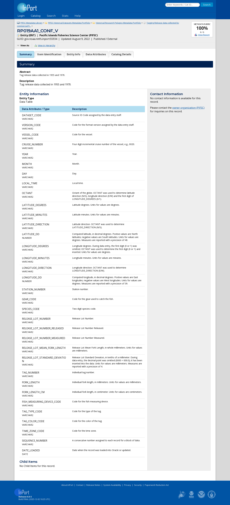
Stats (65, 15)
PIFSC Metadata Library (31, 22)
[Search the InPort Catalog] (182, 5)
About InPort (67, 485)
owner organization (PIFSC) (188, 107)
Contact (79, 485)
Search (51, 15)
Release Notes (93, 485)
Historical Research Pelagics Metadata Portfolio (118, 22)
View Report (204, 34)
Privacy (127, 485)
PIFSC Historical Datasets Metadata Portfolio (69, 22)
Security (138, 485)
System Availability (112, 485)
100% (202, 28)
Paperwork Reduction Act (157, 485)
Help (78, 15)
